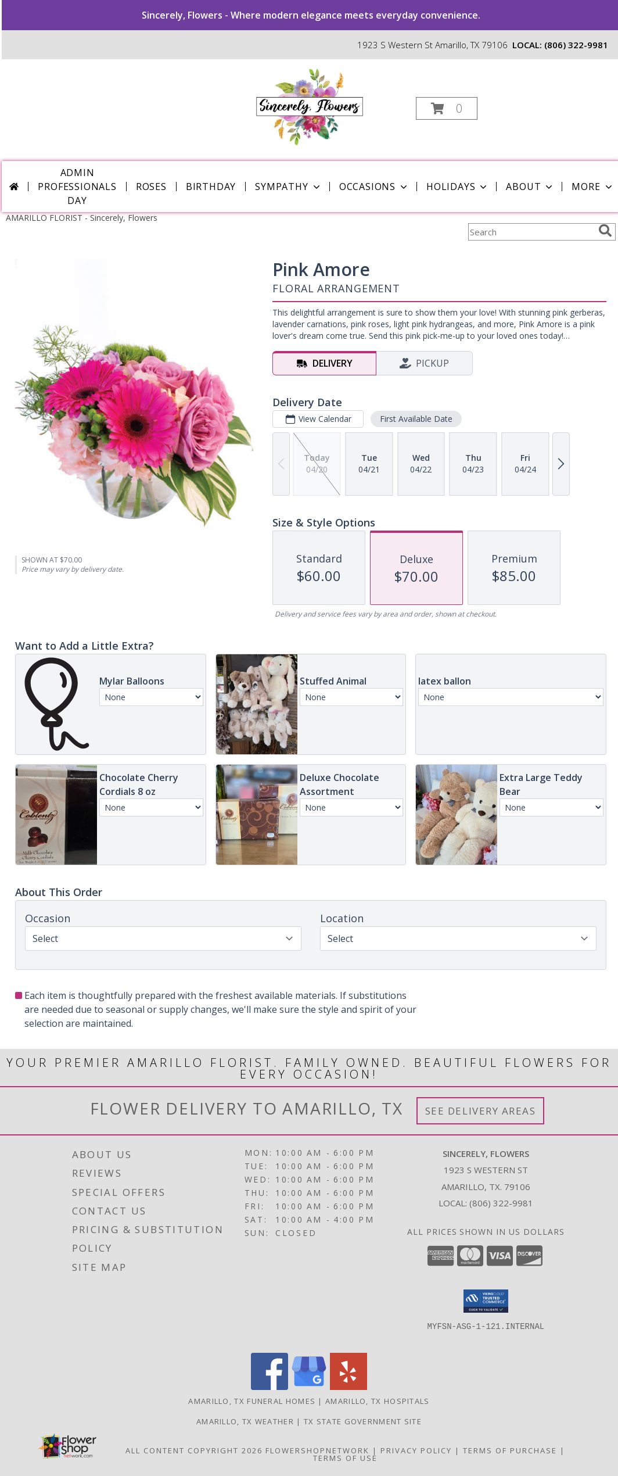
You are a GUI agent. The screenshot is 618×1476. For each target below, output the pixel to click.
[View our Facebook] (269, 1386)
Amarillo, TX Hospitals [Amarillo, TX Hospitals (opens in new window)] (377, 1401)
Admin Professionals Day (77, 186)
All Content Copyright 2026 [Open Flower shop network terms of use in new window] (194, 1450)
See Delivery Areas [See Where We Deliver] (480, 1110)
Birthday (211, 186)
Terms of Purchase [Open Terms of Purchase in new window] (510, 1450)
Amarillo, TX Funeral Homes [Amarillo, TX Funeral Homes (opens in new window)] (251, 1401)
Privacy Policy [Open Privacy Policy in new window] (416, 1450)
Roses (151, 186)
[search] (605, 231)
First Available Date (416, 418)
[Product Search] (531, 232)
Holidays (457, 186)
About (530, 186)
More (593, 186)
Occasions (374, 186)
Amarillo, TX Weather (245, 1421)
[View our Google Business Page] (309, 1386)
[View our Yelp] (348, 1386)
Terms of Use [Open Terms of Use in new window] (345, 1458)
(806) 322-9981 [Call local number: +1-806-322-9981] (576, 45)
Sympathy (288, 186)
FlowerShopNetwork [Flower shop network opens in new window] (317, 1450)
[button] (446, 108)
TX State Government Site (363, 1421)
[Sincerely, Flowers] (309, 104)
